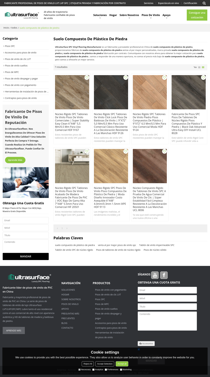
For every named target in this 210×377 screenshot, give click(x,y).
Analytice (97, 369)
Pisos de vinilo (151, 15)
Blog (64, 323)
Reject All (87, 364)
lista (199, 67)
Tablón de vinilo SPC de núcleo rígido (74, 249)
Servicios (148, 3)
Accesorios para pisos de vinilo (111, 323)
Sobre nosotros (129, 15)
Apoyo (166, 15)
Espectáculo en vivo (168, 3)
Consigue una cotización (197, 15)
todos (14, 27)
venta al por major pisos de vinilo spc (117, 245)
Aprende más (15, 159)
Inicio (6, 27)
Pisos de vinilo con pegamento (110, 289)
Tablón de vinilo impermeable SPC (156, 245)
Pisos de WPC (102, 304)
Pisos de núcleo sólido (155, 249)
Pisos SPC (100, 299)
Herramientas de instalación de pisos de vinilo (109, 335)
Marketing (126, 369)
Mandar (25, 256)
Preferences (111, 369)
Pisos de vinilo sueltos (106, 308)
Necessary (84, 369)
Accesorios (146, 343)
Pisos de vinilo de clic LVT (108, 294)
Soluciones (100, 15)
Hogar (113, 15)
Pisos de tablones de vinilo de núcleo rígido (118, 249)
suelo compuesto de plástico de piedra (75, 245)
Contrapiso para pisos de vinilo (111, 327)
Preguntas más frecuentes (70, 316)
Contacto (67, 327)
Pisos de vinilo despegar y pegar (108, 316)
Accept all (121, 364)
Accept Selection (104, 364)
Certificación (190, 3)
